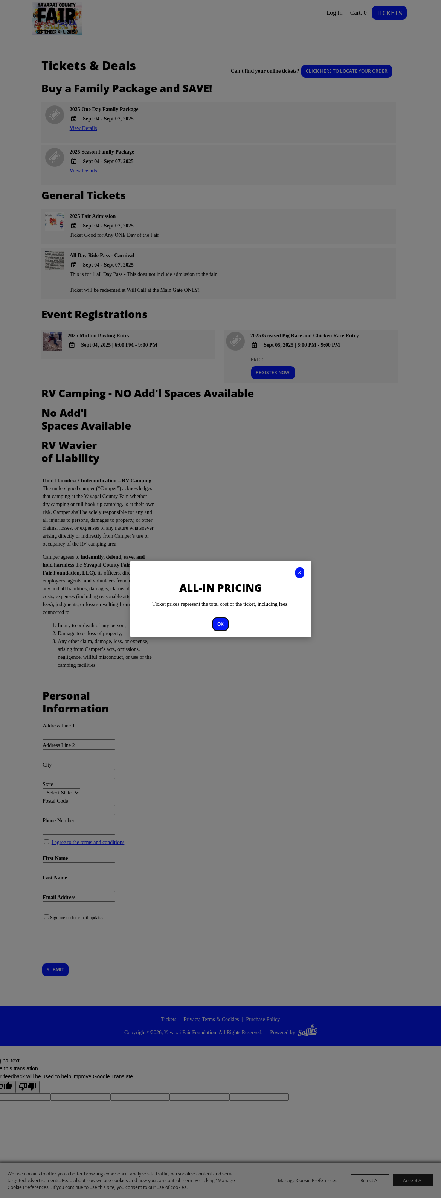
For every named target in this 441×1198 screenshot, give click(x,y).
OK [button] (220, 624)
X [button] (299, 572)
